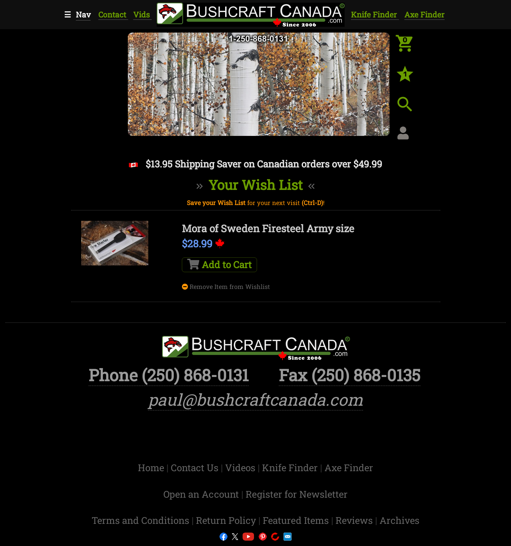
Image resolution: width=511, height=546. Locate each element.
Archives (399, 520)
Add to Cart (219, 264)
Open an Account (201, 494)
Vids (142, 14)
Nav (83, 14)
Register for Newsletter (297, 494)
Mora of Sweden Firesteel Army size (268, 228)
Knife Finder (375, 14)
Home (152, 467)
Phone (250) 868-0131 (169, 375)
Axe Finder (424, 14)
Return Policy (227, 520)
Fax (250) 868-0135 (349, 375)
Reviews (355, 520)
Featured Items (297, 520)
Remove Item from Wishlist (226, 287)
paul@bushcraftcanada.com (255, 399)
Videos (241, 467)
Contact (113, 14)
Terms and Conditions (142, 520)
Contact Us (196, 467)
